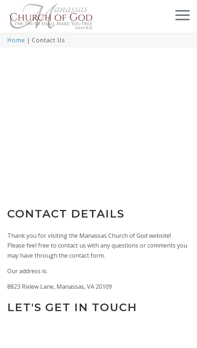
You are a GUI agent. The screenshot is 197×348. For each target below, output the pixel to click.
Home (16, 40)
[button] (181, 15)
